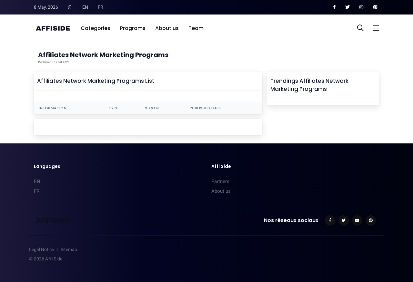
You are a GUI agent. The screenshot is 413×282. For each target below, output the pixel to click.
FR (100, 7)
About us (167, 28)
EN (85, 7)
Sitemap (69, 249)
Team (196, 28)
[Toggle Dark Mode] (69, 7)
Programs (133, 28)
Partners (220, 181)
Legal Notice (41, 249)
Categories (95, 28)
